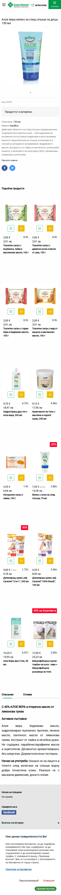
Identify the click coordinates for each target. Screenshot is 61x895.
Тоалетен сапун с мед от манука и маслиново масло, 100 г (45, 332)
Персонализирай (29, 880)
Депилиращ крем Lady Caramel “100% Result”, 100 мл (44, 581)
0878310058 (40, 5)
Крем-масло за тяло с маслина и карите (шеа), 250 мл (43, 415)
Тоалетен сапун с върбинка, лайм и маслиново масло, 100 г (16, 249)
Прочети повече (11, 160)
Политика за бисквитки (19, 869)
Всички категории (12, 822)
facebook (9, 812)
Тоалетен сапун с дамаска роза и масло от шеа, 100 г (44, 249)
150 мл (17, 121)
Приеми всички (45, 888)
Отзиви (27, 694)
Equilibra (14, 125)
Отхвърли (48, 880)
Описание (7, 694)
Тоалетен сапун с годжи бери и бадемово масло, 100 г (16, 332)
